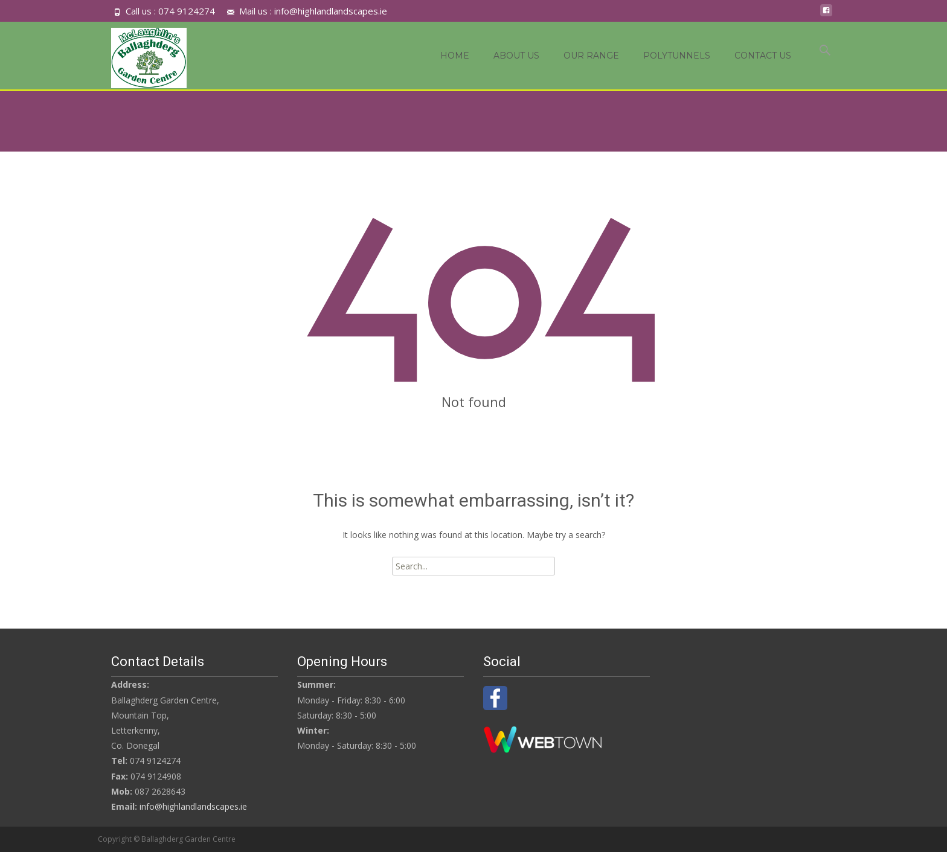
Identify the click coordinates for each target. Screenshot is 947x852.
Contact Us (762, 55)
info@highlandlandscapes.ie (193, 806)
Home (454, 55)
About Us (516, 55)
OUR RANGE (591, 55)
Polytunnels (676, 55)
